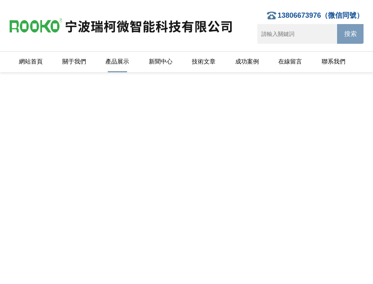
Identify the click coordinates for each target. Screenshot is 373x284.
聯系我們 (333, 61)
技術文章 (204, 61)
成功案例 (247, 61)
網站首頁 (31, 61)
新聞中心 (160, 61)
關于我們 (74, 61)
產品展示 (117, 61)
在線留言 (290, 61)
